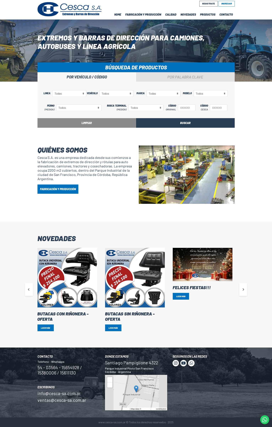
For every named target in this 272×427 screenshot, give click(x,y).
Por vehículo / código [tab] (87, 77)
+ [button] (110, 380)
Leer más (45, 328)
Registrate (208, 3)
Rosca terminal (114, 107)
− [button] (110, 385)
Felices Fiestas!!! (192, 287)
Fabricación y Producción (143, 14)
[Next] (243, 289)
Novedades (188, 14)
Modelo (187, 93)
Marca (140, 93)
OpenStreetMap (148, 409)
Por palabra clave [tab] (185, 77)
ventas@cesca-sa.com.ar (61, 400)
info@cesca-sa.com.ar (59, 393)
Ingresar (226, 3)
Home (117, 14)
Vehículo (92, 93)
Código (170, 107)
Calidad (170, 14)
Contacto (226, 14)
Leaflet (126, 409)
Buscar (185, 123)
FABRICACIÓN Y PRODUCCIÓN (58, 189)
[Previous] (29, 289)
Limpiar (87, 123)
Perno (46, 107)
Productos (207, 14)
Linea (47, 93)
